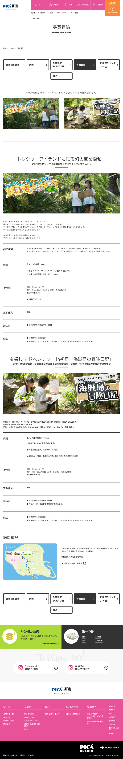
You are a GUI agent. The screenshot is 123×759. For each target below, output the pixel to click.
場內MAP (112, 710)
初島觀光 (92, 707)
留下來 (6, 707)
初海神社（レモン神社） (108, 64)
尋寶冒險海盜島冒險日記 (32, 725)
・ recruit (35, 18)
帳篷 (84, 640)
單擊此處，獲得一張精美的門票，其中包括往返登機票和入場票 (53, 456)
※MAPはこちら (35, 299)
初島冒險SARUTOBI (58, 64)
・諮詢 (50, 12)
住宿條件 (31, 755)
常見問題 (41, 12)
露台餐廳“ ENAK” (52, 714)
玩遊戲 (27, 707)
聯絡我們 (112, 733)
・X (70, 12)
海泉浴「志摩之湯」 (74, 714)
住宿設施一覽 (8, 714)
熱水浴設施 (72, 707)
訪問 (33, 12)
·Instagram (61, 12)
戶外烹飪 (98, 640)
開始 (84, 636)
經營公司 (14, 755)
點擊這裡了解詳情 (49, 643)
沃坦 (31, 64)
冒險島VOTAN (29, 717)
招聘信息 (6, 755)
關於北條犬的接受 (114, 729)
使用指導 (112, 721)
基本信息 (6, 724)
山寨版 (98, 636)
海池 (55, 75)
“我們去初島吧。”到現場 (72, 563)
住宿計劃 (6, 717)
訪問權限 (112, 717)
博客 (77, 12)
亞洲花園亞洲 (12, 64)
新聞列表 (112, 706)
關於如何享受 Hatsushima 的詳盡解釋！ (95, 716)
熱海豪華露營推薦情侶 (95, 722)
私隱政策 (22, 755)
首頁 (4, 48)
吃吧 (47, 707)
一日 (11, 48)
